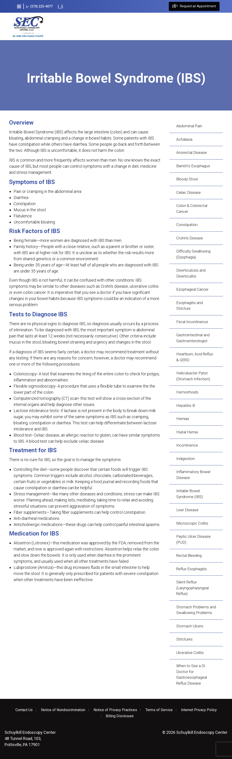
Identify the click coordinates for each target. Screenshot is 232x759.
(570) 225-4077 (39, 6)
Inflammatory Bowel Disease (193, 474)
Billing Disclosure (120, 716)
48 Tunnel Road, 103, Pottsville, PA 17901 (30, 738)
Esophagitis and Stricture (189, 305)
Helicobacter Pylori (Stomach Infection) (193, 376)
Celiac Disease (188, 192)
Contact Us (24, 710)
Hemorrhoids (187, 392)
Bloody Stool (187, 179)
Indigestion (185, 458)
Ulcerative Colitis (190, 652)
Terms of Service (159, 710)
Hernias (182, 418)
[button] (19, 6)
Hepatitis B (185, 405)
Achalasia (184, 139)
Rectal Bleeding (189, 555)
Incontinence (187, 445)
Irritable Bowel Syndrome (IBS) (189, 494)
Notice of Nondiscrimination (63, 710)
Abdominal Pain (189, 126)
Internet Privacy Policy (199, 710)
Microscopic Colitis (192, 523)
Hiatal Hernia (187, 432)
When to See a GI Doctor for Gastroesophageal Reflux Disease (191, 674)
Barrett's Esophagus (193, 166)
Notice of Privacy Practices (115, 710)
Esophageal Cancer (192, 289)
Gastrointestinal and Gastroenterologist (193, 338)
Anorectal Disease (191, 152)
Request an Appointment (194, 6)
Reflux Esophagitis (191, 569)
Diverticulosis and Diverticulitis (190, 273)
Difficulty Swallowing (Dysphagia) (193, 254)
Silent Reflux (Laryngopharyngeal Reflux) (192, 588)
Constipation (187, 224)
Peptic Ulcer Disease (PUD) (193, 539)
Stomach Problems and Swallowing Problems (196, 610)
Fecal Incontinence (192, 321)
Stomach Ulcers (189, 626)
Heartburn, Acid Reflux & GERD (194, 357)
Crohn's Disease (189, 238)
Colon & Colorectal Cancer (191, 208)
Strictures (184, 639)
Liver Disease (187, 510)
